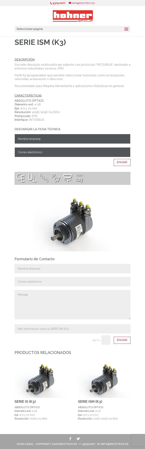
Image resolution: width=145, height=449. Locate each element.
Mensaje (72, 304)
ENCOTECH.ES (67, 444)
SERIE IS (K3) (25, 401)
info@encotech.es (114, 444)
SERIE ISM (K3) (90, 401)
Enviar (122, 162)
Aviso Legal (25, 444)
